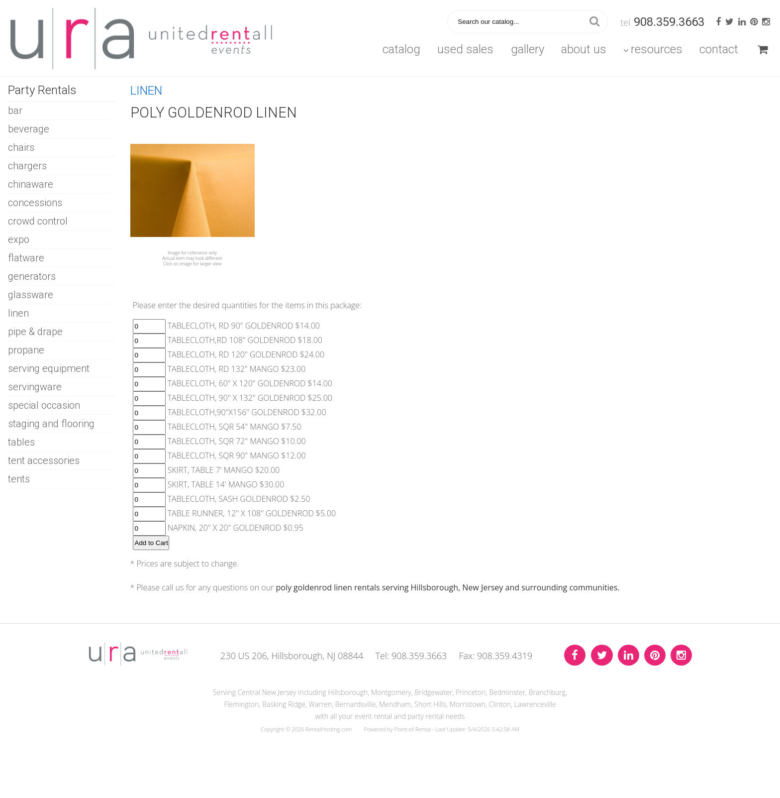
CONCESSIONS (35, 203)
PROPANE (26, 350)
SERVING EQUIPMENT (49, 368)
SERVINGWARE (35, 387)
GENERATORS (32, 276)
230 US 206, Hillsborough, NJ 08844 (291, 656)
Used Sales (465, 49)
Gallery (527, 49)
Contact (718, 49)
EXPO (18, 239)
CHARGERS (27, 166)
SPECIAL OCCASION (44, 405)
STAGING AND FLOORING (51, 424)
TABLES (21, 442)
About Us (583, 49)
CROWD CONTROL (38, 221)
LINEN (18, 313)
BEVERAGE (28, 129)
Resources (652, 49)
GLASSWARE (30, 295)
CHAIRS (21, 147)
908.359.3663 (669, 22)
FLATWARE (26, 258)
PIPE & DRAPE (35, 332)
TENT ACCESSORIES (44, 460)
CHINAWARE (30, 184)
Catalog (401, 49)
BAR (15, 110)
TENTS (19, 479)
